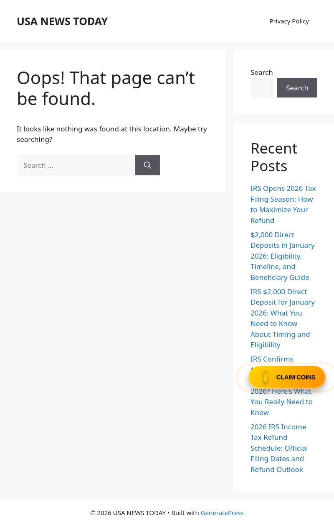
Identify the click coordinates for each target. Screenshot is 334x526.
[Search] (147, 165)
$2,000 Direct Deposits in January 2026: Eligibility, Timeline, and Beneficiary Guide (282, 256)
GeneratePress (222, 512)
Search (261, 72)
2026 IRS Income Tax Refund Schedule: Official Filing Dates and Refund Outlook (279, 448)
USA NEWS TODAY (62, 21)
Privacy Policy (289, 21)
